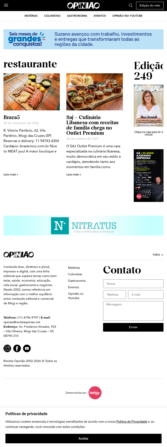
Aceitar (84, 438)
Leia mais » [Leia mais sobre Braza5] (10, 174)
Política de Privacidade (131, 421)
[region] (83, 427)
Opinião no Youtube (127, 15)
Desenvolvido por (76, 392)
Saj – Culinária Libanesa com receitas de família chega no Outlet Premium (92, 125)
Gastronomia (77, 15)
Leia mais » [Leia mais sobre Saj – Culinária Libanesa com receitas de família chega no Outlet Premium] (73, 174)
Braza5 (11, 117)
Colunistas (52, 15)
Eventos (100, 15)
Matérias (31, 15)
